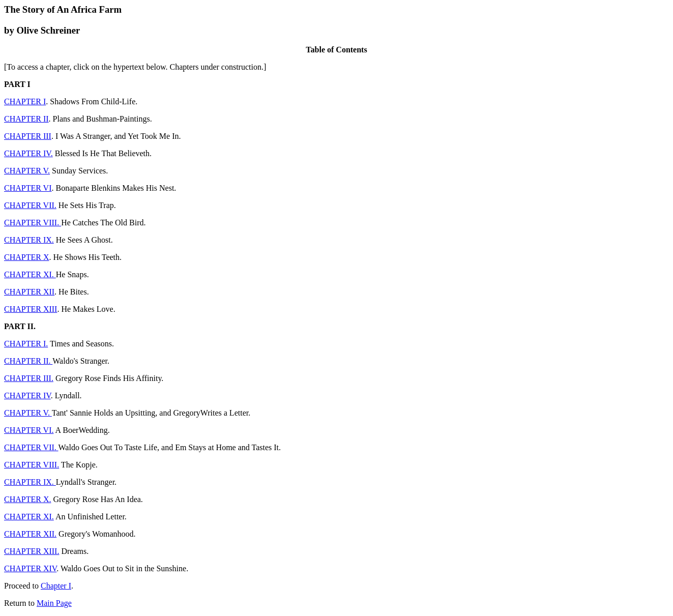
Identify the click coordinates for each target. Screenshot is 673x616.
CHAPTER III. (28, 378)
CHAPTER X (26, 257)
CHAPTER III (27, 136)
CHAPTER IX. (29, 240)
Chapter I (56, 585)
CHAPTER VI (28, 188)
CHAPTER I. (26, 343)
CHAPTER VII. (30, 205)
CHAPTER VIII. (32, 222)
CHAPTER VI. (29, 430)
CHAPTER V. (27, 170)
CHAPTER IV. (28, 153)
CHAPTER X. (27, 499)
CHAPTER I (25, 101)
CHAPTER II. (28, 361)
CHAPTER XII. (30, 534)
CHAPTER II (26, 118)
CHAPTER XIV (30, 568)
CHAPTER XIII (30, 309)
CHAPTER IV (27, 395)
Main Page (54, 603)
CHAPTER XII (29, 291)
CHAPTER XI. (30, 274)
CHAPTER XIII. (31, 551)
